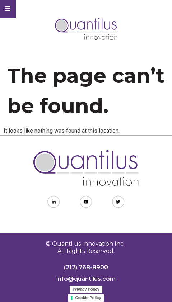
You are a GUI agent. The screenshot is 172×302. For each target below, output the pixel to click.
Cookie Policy (88, 298)
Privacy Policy (86, 289)
